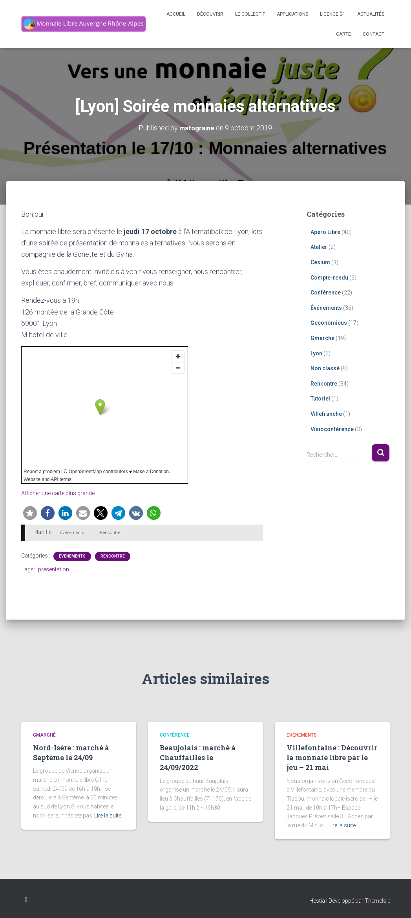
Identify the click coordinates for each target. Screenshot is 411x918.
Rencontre (112, 556)
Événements (72, 556)
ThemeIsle (377, 901)
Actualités (370, 14)
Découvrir (210, 14)
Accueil (175, 14)
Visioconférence (332, 429)
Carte (343, 34)
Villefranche (326, 413)
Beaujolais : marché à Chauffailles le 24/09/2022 (198, 757)
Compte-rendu (329, 277)
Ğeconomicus (329, 323)
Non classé (325, 368)
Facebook (26, 900)
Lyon (316, 353)
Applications (292, 14)
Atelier (319, 247)
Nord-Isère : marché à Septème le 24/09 (71, 752)
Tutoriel (320, 398)
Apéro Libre (325, 232)
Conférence (326, 292)
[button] (30, 512)
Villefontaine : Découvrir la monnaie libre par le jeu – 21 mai (332, 757)
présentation (53, 569)
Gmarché (322, 338)
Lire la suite (107, 815)
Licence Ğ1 (332, 14)
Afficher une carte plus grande (61, 492)
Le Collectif (250, 14)
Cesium (320, 262)
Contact (373, 34)
